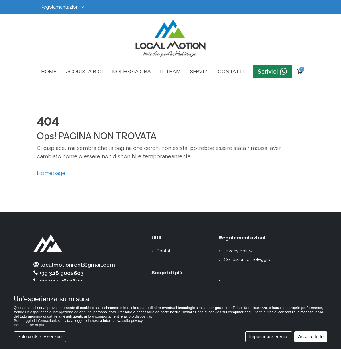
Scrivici (272, 72)
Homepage (51, 173)
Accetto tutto (311, 336)
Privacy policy (238, 250)
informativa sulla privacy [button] (123, 320)
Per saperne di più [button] (29, 325)
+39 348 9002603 (58, 273)
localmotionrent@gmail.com (74, 265)
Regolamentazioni (62, 7)
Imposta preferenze (268, 336)
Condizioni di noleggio (247, 259)
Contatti (164, 250)
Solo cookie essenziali (39, 336)
